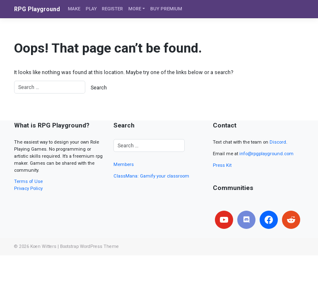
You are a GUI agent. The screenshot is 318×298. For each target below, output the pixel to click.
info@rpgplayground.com (266, 153)
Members (123, 164)
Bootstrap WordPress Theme (89, 246)
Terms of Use (28, 181)
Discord (278, 142)
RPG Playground (37, 9)
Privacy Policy (28, 188)
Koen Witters (43, 246)
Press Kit (222, 165)
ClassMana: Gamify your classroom (151, 176)
